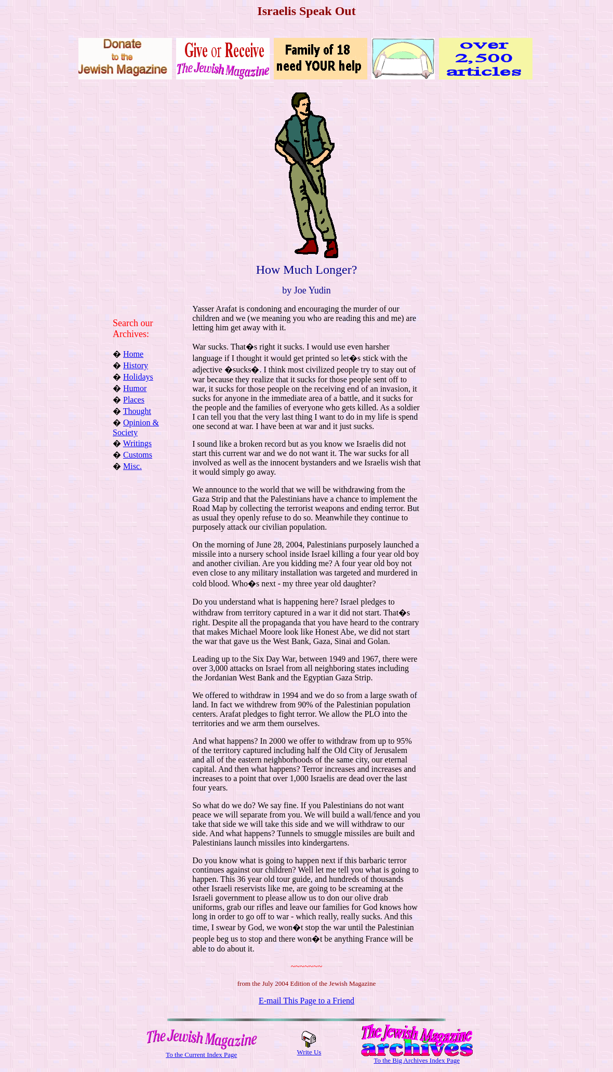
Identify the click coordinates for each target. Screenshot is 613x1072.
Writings (137, 443)
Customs (137, 454)
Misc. (132, 466)
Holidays (138, 376)
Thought (137, 411)
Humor (134, 388)
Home (133, 354)
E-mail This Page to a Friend (306, 1000)
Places (133, 399)
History (135, 365)
